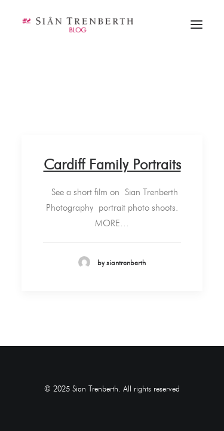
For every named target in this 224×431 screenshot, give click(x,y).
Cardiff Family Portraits (112, 164)
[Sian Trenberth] (77, 24)
